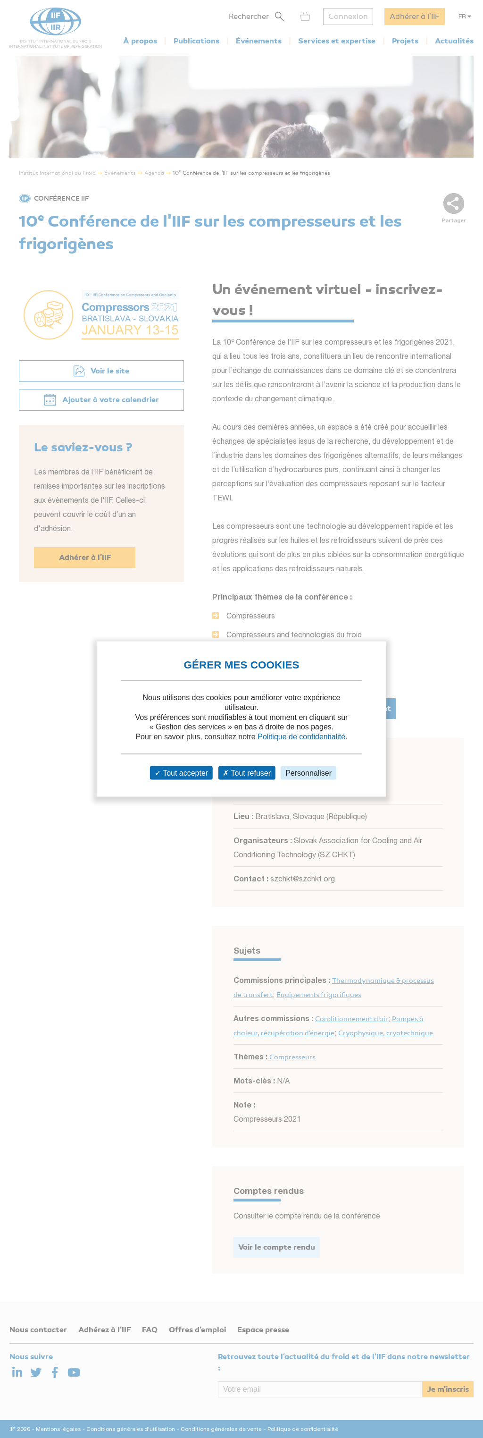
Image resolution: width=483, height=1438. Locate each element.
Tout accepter (181, 773)
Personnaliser (308, 773)
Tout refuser (247, 773)
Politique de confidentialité (301, 737)
